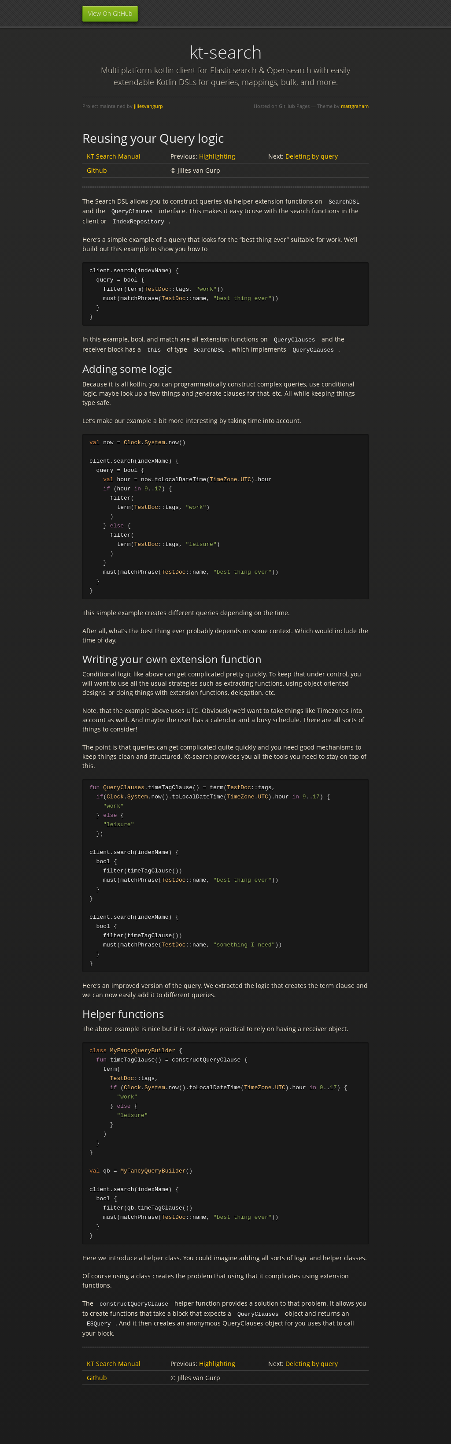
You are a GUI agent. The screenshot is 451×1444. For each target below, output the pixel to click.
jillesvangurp (148, 106)
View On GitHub (110, 13)
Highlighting (217, 156)
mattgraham (355, 106)
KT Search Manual (113, 156)
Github (97, 170)
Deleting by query (311, 156)
